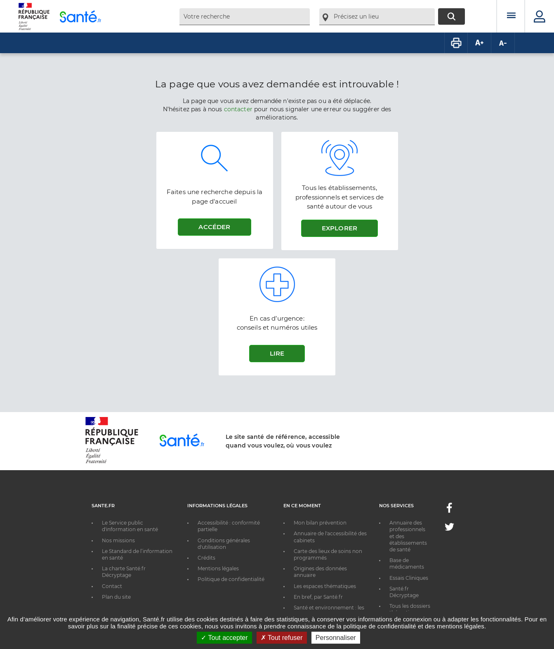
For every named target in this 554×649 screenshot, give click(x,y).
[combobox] (244, 16)
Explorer (339, 228)
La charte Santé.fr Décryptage (124, 571)
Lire (277, 353)
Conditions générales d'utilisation (224, 543)
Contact (112, 586)
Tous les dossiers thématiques (409, 609)
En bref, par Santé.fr (318, 597)
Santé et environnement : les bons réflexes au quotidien (329, 610)
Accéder (214, 227)
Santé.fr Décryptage (404, 592)
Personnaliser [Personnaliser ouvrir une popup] (336, 637)
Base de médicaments (406, 563)
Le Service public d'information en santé (130, 526)
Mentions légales (218, 568)
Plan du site (116, 597)
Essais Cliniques (408, 578)
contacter (238, 109)
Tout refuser (282, 637)
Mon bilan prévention (320, 523)
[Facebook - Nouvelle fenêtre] (449, 510)
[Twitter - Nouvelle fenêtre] (449, 528)
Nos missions (118, 540)
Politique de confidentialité (231, 579)
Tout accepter (224, 637)
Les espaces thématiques (325, 586)
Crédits (206, 558)
